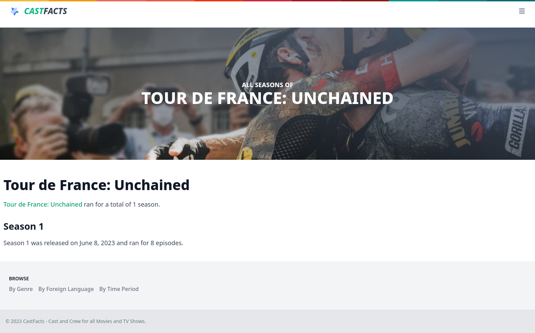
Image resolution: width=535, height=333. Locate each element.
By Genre (21, 289)
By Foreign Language (66, 289)
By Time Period (119, 289)
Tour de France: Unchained (42, 204)
